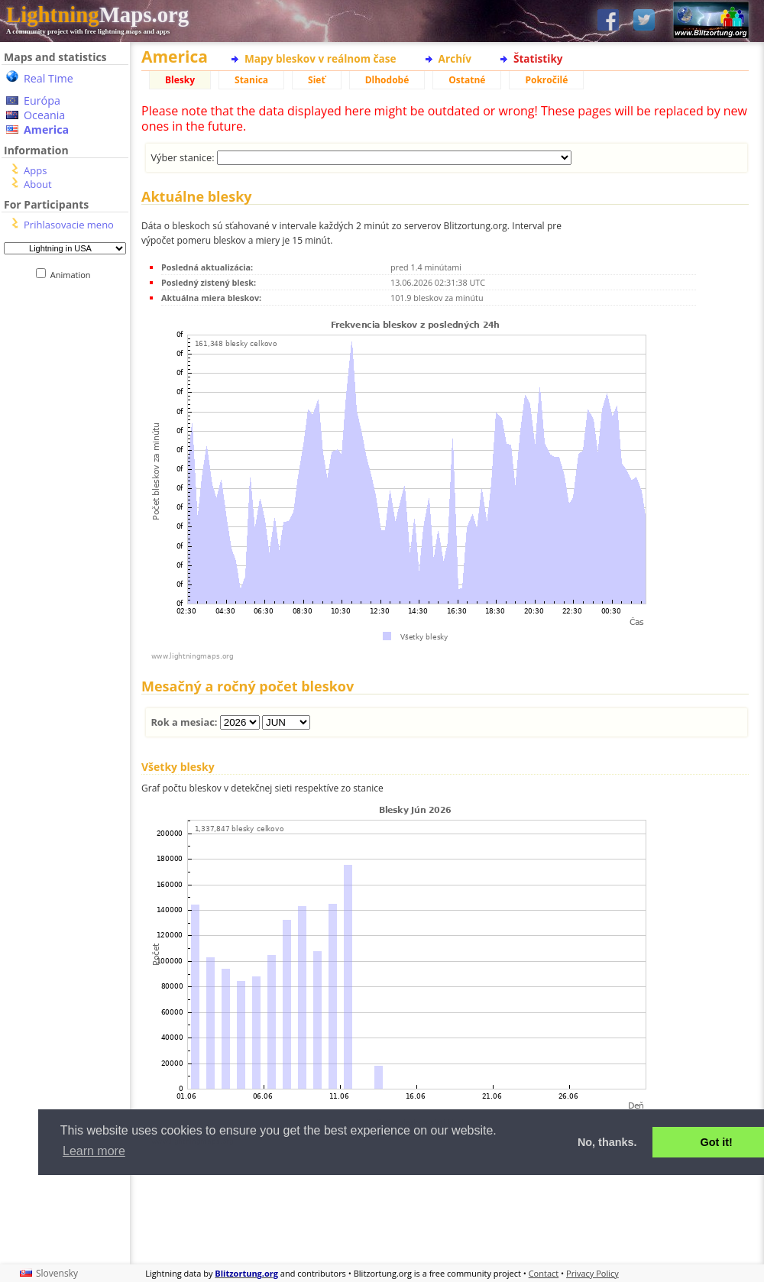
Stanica (251, 79)
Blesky (180, 79)
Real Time (48, 78)
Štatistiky (538, 58)
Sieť (316, 79)
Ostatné (466, 79)
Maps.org (97, 14)
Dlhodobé (387, 79)
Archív (455, 58)
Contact (544, 1273)
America (46, 129)
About (38, 184)
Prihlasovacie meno (69, 224)
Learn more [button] (94, 1150)
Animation (73, 274)
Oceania (44, 115)
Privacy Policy (592, 1273)
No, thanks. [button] (607, 1142)
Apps (35, 170)
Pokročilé (546, 79)
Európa (42, 100)
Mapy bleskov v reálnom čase (320, 58)
